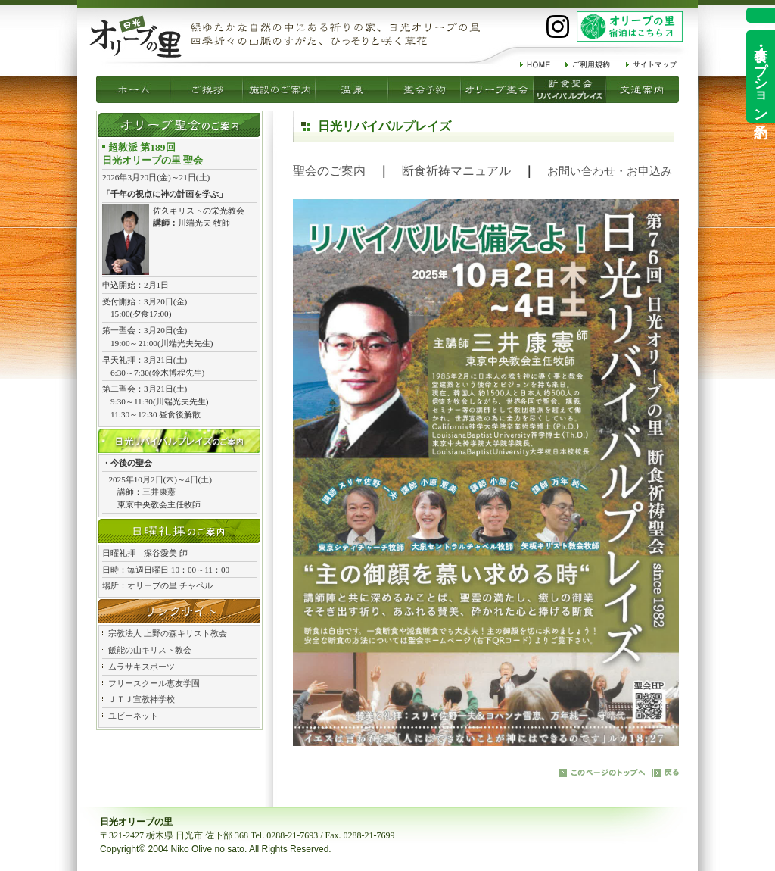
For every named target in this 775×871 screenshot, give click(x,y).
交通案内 (642, 89)
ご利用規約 (588, 64)
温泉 (279, 89)
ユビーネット (133, 715)
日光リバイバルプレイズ (179, 441)
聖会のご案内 (329, 170)
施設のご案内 (206, 89)
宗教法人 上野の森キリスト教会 (167, 633)
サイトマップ (651, 64)
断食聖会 (497, 89)
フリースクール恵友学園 (154, 683)
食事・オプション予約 (760, 76)
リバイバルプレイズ (570, 89)
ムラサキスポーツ (141, 666)
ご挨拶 (133, 89)
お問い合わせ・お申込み (609, 171)
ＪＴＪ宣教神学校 (141, 699)
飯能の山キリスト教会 (149, 649)
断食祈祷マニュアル (456, 170)
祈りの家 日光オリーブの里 (135, 36)
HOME (535, 64)
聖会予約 (352, 89)
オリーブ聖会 (424, 89)
